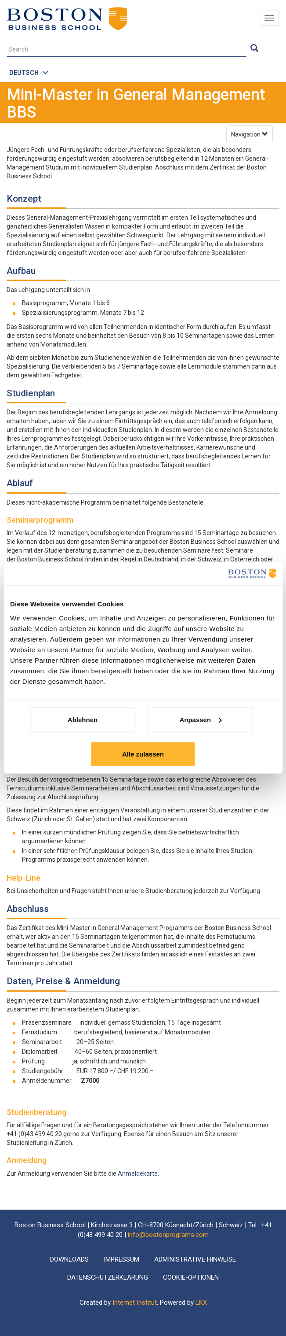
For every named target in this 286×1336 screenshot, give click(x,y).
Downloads (69, 1259)
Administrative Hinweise (195, 1259)
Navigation (249, 134)
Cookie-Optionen (191, 1277)
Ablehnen (83, 719)
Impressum (121, 1259)
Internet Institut (134, 1302)
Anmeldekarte (138, 1173)
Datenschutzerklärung (107, 1277)
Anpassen (200, 719)
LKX (201, 1302)
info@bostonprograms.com (168, 1235)
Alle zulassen (143, 753)
